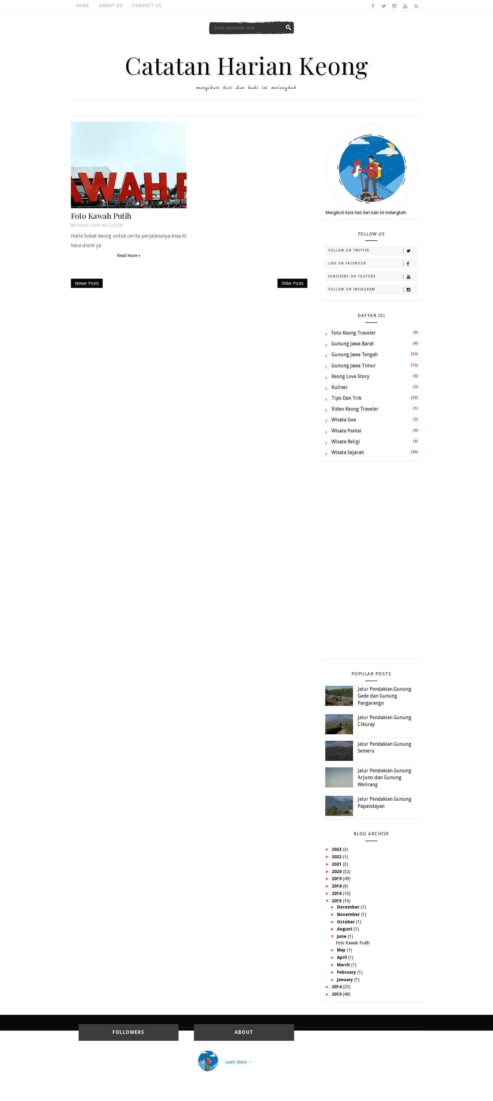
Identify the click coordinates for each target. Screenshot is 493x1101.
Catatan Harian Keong (246, 65)
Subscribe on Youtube (372, 277)
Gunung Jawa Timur (353, 366)
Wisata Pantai (346, 431)
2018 (337, 886)
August (345, 928)
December (349, 907)
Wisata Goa (343, 420)
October (346, 921)
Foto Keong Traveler (353, 333)
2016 (337, 893)
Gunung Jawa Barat (352, 344)
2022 (337, 856)
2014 (337, 986)
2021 (337, 864)
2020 (337, 871)
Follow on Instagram (372, 290)
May (342, 949)
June (342, 936)
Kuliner (339, 387)
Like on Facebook (372, 264)
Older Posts (292, 283)
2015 (337, 900)
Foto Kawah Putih (101, 215)
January (345, 979)
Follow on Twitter (372, 251)
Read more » (129, 255)
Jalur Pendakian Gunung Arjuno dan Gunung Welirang (384, 777)
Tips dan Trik (346, 398)
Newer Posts (87, 283)
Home (82, 5)
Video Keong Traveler (355, 409)
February (347, 972)
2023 (337, 849)
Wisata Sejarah (347, 452)
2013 (337, 994)
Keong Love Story (350, 376)
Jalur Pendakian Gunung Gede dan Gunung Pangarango (384, 696)
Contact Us (147, 5)
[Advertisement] (371, 563)
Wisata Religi (345, 442)
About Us (110, 5)
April (342, 957)
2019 (337, 878)
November (349, 914)
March (344, 964)
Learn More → (238, 1062)
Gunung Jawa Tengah (354, 354)
